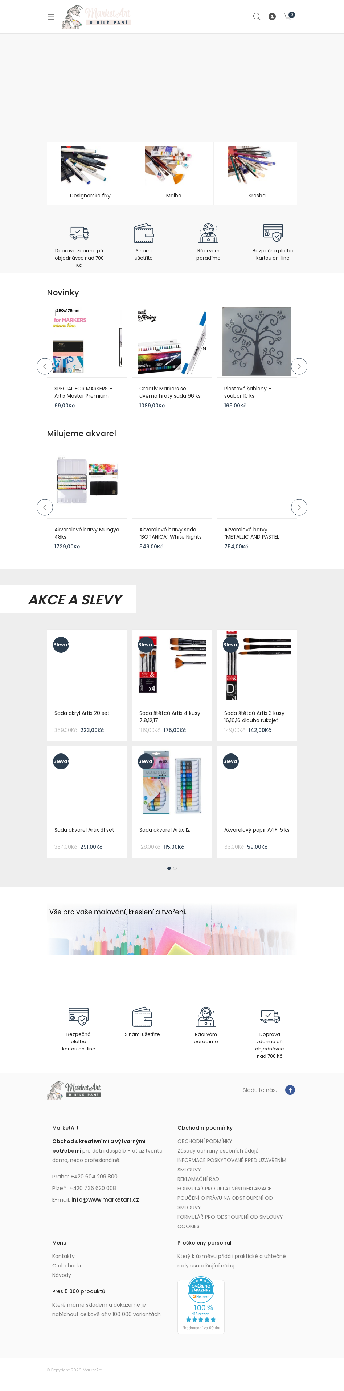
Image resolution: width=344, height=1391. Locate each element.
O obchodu (66, 1265)
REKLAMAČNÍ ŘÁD (198, 1179)
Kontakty (63, 1256)
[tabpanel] (172, 746)
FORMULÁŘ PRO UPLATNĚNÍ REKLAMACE (224, 1188)
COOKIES (188, 1226)
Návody (61, 1275)
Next (299, 366)
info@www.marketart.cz (105, 1199)
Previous (45, 366)
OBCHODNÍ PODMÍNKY (204, 1141)
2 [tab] (175, 868)
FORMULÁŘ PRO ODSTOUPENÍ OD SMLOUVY (230, 1217)
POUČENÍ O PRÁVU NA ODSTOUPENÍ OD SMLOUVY (225, 1202)
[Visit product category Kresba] (255, 173)
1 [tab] (169, 868)
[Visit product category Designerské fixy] (88, 173)
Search (257, 16)
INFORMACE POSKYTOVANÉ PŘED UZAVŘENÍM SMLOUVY (231, 1165)
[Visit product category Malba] (171, 173)
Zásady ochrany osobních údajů (218, 1150)
